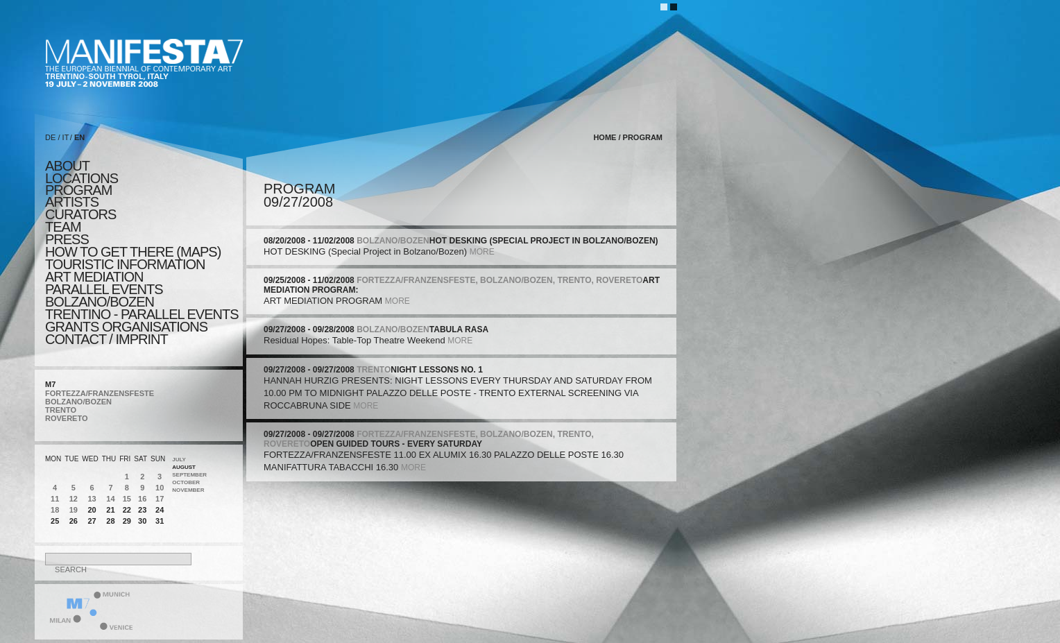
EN (79, 137)
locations (81, 178)
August (184, 467)
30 (142, 521)
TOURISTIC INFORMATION (125, 264)
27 (91, 521)
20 (91, 510)
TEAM (63, 227)
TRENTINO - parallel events (142, 314)
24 (159, 510)
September (189, 475)
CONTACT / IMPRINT (106, 339)
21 (110, 510)
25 (55, 521)
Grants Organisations (126, 326)
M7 (50, 384)
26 (73, 521)
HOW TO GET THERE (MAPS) (133, 252)
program (78, 190)
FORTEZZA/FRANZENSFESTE (99, 393)
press (67, 239)
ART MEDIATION (94, 277)
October (186, 482)
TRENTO (60, 410)
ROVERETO (66, 418)
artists (72, 202)
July (179, 459)
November (188, 490)
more (482, 252)
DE (50, 137)
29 (127, 521)
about (67, 166)
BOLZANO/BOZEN (78, 401)
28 (110, 521)
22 (127, 510)
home (604, 137)
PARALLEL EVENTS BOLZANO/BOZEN (104, 295)
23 (142, 510)
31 (159, 521)
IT (65, 137)
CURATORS (80, 214)
